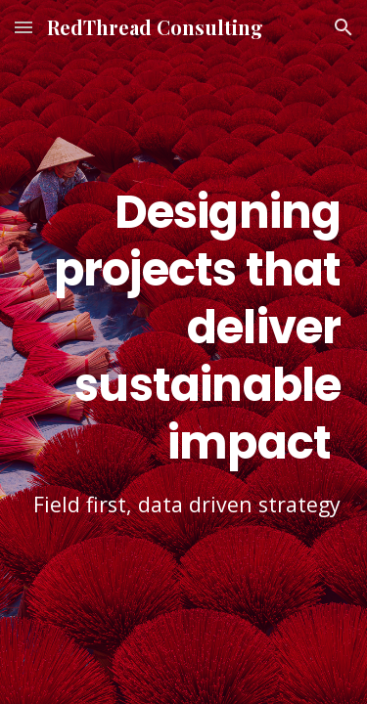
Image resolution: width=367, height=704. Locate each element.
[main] (184, 352)
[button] (23, 27)
